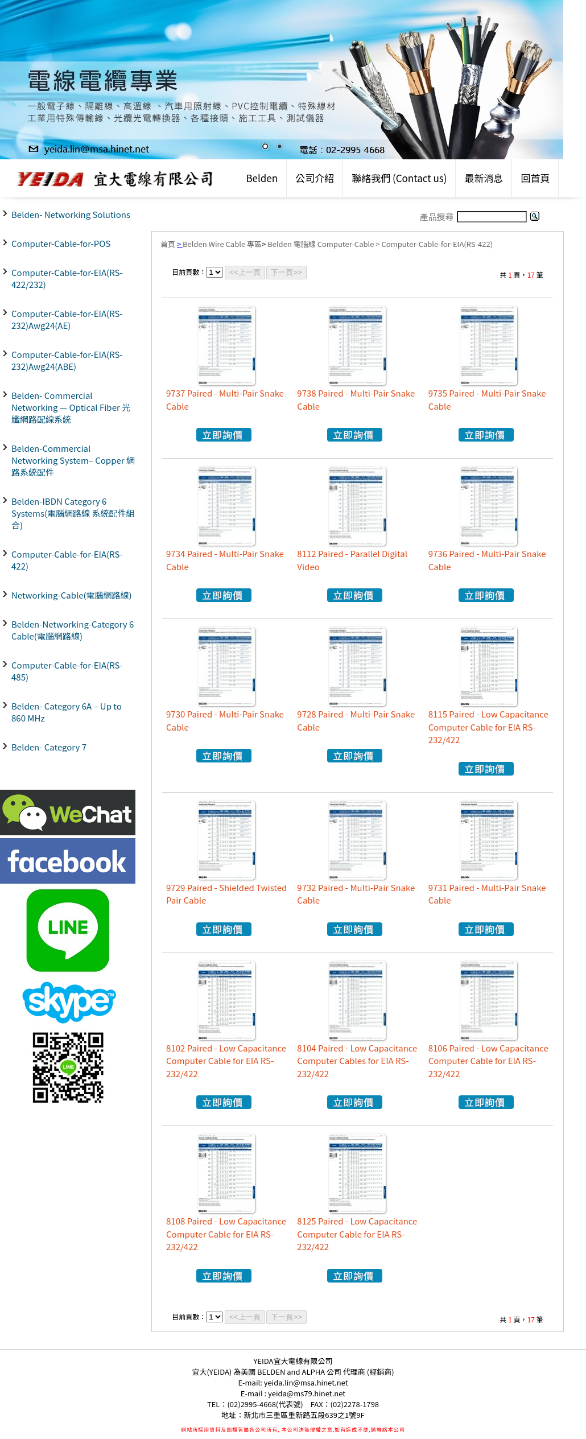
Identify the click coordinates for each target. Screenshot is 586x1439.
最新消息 (483, 178)
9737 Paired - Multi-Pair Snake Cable (225, 399)
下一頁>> (286, 272)
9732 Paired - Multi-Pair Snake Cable (356, 893)
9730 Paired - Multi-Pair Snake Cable (225, 720)
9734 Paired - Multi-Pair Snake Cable (225, 559)
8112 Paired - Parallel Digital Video (352, 559)
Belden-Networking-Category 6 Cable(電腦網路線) (72, 630)
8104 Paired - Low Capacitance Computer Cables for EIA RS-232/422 (357, 1060)
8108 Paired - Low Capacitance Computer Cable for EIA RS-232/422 (226, 1233)
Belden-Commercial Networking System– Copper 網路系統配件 (73, 460)
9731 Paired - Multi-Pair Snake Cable (487, 893)
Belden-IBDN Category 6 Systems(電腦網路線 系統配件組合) (72, 513)
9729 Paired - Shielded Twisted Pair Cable (226, 893)
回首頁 (535, 178)
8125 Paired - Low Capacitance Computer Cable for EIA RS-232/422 (357, 1233)
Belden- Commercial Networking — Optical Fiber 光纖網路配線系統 (70, 407)
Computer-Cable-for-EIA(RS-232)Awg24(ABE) (67, 360)
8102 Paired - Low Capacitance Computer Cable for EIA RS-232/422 (226, 1060)
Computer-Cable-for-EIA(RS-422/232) (67, 278)
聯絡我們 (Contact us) (399, 178)
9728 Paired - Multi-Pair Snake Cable (356, 720)
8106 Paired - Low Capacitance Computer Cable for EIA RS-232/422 (488, 1060)
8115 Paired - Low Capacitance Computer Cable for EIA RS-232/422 (488, 726)
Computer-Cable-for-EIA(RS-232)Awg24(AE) (67, 319)
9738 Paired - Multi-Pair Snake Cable (356, 399)
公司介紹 (314, 178)
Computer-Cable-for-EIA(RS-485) (67, 671)
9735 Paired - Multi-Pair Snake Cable (487, 399)
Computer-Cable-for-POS (60, 243)
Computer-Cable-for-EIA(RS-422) (67, 560)
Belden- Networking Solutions (70, 214)
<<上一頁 (245, 272)
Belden (262, 178)
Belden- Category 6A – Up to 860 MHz (66, 712)
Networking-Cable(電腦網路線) (71, 595)
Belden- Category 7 (48, 747)
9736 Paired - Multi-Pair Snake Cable (487, 559)
